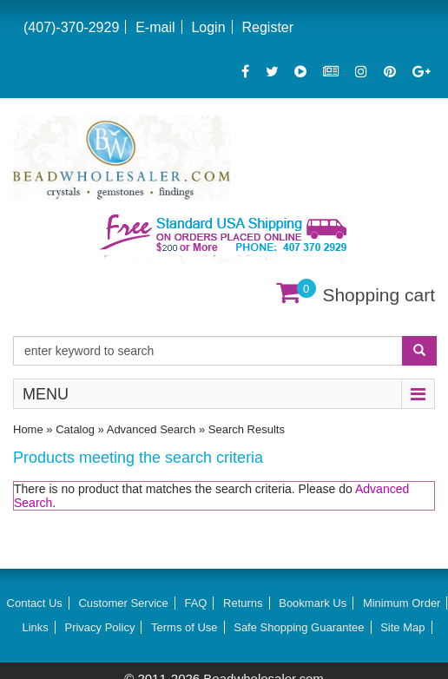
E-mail (155, 27)
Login (208, 27)
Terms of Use (184, 627)
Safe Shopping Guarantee (299, 627)
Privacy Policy (99, 627)
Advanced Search (151, 429)
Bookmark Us (312, 603)
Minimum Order (402, 603)
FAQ (195, 603)
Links (35, 627)
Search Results (246, 429)
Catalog (75, 429)
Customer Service (123, 603)
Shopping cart (378, 295)
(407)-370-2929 (71, 27)
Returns (243, 603)
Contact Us (35, 603)
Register (267, 27)
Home (28, 429)
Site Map (402, 627)
